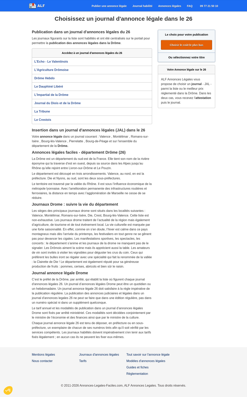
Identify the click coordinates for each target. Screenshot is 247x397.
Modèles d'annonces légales (145, 361)
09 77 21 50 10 (209, 6)
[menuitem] (109, 6)
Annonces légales (169, 6)
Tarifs (82, 361)
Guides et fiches (137, 367)
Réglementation (137, 373)
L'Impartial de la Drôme (51, 94)
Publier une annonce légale (109, 6)
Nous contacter (42, 361)
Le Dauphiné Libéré (48, 86)
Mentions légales (43, 354)
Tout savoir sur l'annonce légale (148, 354)
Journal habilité (142, 6)
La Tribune (42, 111)
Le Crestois (42, 119)
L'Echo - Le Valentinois (51, 61)
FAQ (190, 6)
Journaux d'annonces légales (99, 354)
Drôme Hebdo (44, 78)
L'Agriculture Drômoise (51, 70)
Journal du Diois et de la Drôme (57, 103)
